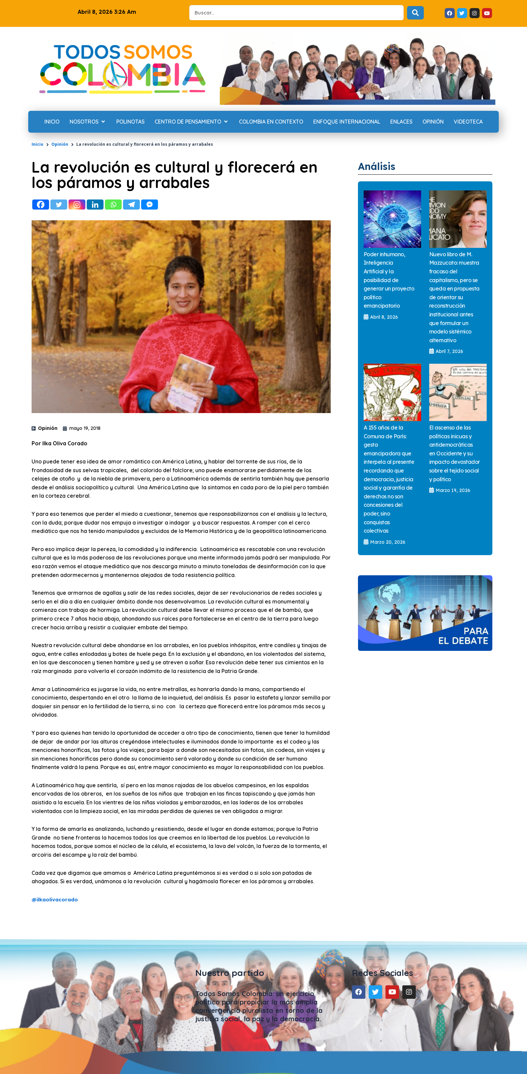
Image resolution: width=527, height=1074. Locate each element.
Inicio (37, 144)
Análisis (379, 166)
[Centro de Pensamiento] (192, 122)
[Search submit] (415, 12)
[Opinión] (433, 122)
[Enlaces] (401, 122)
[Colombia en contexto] (271, 122)
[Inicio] (52, 122)
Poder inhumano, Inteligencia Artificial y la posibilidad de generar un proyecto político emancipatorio (389, 280)
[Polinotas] (130, 122)
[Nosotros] (88, 122)
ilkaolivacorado (57, 899)
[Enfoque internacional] (346, 122)
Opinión (59, 144)
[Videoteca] (468, 122)
